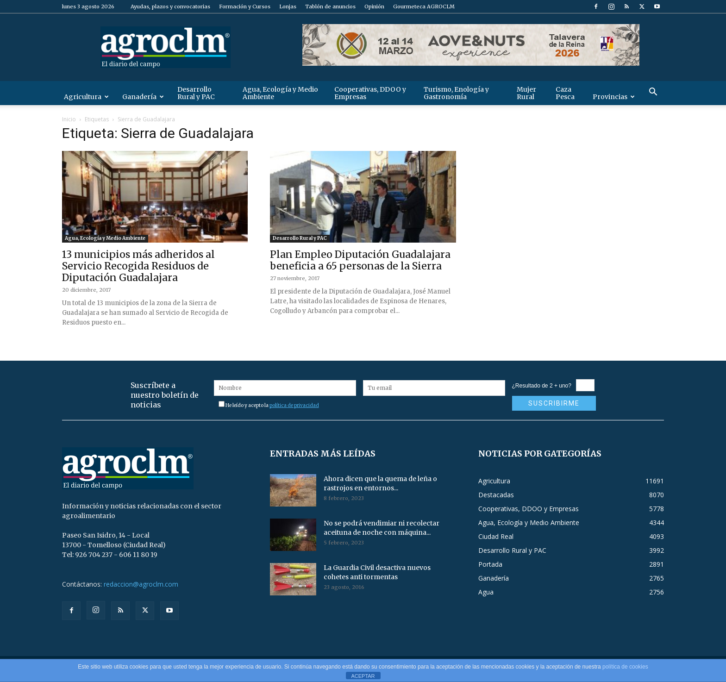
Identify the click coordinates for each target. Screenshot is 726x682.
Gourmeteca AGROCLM (424, 6)
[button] (653, 92)
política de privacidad (294, 405)
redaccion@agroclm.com (141, 584)
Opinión (374, 6)
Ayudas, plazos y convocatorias (170, 6)
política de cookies (625, 666)
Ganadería (143, 97)
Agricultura (86, 97)
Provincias (614, 97)
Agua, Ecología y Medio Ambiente (280, 93)
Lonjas (287, 6)
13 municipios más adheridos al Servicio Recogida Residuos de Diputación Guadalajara (138, 266)
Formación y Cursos (244, 6)
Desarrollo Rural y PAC (196, 93)
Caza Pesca (565, 93)
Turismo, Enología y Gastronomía (456, 93)
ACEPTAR (363, 676)
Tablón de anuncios (330, 6)
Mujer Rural (526, 93)
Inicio (69, 119)
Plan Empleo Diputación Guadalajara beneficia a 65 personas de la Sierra (360, 260)
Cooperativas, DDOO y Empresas (370, 93)
